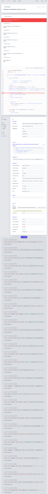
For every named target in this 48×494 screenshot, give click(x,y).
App (2, 117)
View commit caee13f (42, 207)
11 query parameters (7, 428)
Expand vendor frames (8, 16)
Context (3, 132)
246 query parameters (8, 308)
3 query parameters (7, 364)
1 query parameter (7, 244)
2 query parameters (7, 252)
